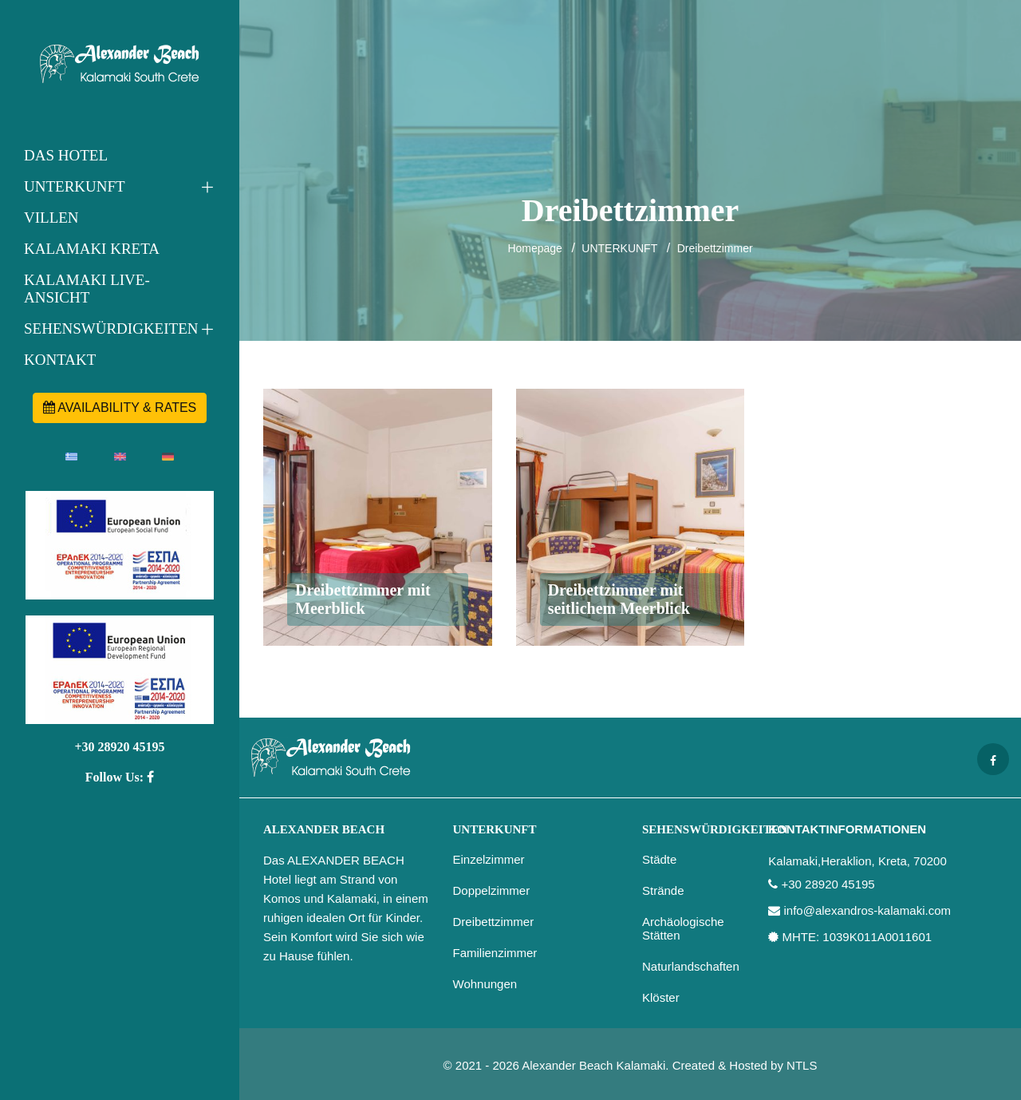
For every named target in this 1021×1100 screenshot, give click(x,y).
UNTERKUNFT (74, 186)
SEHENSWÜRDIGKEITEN (111, 328)
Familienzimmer (495, 953)
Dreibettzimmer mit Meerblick (363, 599)
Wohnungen (485, 984)
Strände (663, 890)
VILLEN (51, 217)
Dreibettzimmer (715, 248)
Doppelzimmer (491, 890)
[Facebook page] (993, 759)
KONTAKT (60, 359)
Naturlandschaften (690, 966)
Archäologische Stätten (683, 928)
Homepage (534, 248)
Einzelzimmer (489, 859)
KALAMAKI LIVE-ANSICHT (87, 288)
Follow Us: (119, 777)
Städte (659, 859)
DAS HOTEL (66, 155)
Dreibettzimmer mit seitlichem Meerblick (619, 599)
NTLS (801, 1065)
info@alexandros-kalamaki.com (867, 910)
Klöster (661, 997)
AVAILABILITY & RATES (120, 407)
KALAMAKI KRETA (92, 248)
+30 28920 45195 (119, 747)
